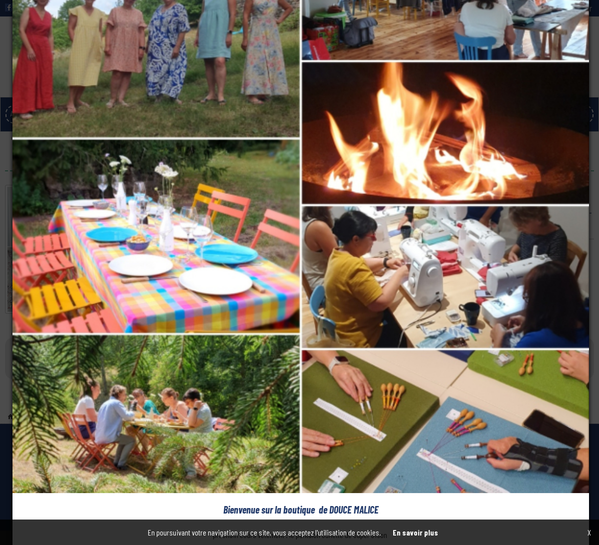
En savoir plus (415, 532)
